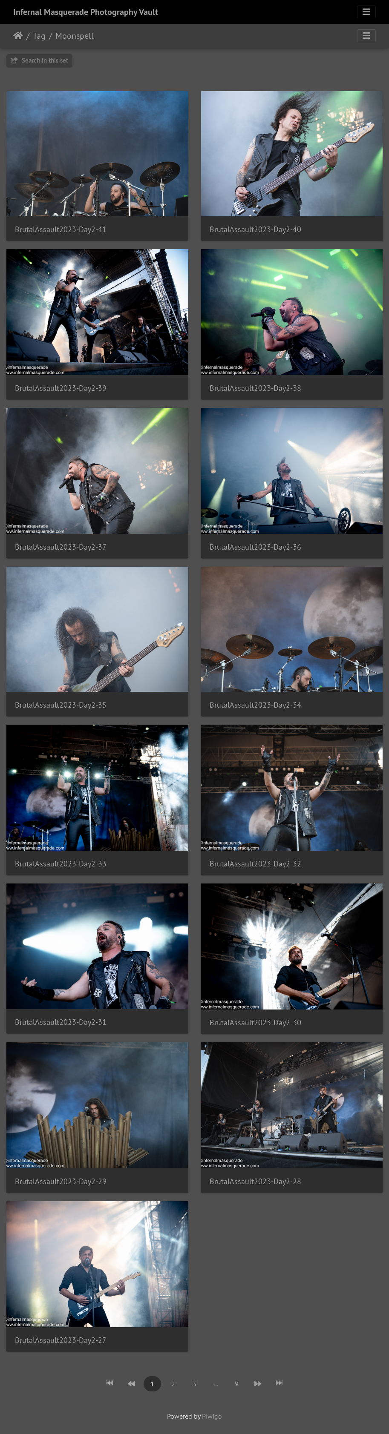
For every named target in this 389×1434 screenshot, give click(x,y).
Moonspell (74, 35)
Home (18, 35)
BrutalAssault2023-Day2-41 (61, 229)
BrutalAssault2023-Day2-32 (255, 863)
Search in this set (39, 60)
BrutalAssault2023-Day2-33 (61, 863)
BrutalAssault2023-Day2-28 (255, 1181)
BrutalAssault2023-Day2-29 (61, 1181)
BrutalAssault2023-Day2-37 (61, 546)
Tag (39, 35)
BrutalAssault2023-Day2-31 (61, 1022)
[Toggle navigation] (366, 12)
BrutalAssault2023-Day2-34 (255, 704)
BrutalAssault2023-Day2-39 (61, 388)
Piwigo (212, 1416)
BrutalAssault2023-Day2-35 (61, 704)
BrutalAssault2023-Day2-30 (255, 1022)
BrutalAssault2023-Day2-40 (255, 229)
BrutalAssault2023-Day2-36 (255, 546)
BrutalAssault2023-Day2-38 (255, 388)
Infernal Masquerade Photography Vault (85, 11)
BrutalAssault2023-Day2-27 (61, 1340)
